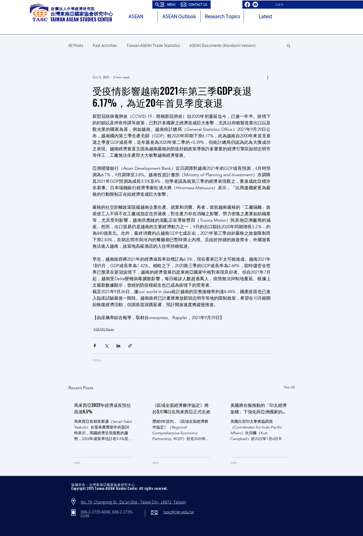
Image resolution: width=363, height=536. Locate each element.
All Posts (75, 45)
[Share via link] (130, 345)
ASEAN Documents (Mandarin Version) (222, 45)
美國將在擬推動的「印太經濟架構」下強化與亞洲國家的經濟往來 (258, 408)
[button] (165, 4)
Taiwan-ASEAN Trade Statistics (153, 45)
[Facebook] (247, 4)
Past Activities (105, 45)
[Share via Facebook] (94, 345)
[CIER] (279, 4)
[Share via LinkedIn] (118, 345)
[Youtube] (255, 4)
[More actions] (268, 77)
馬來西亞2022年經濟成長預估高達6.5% (102, 408)
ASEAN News (103, 329)
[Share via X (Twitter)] (106, 345)
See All (289, 387)
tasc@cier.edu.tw (178, 512)
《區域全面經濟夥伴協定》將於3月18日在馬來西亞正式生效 (181, 408)
